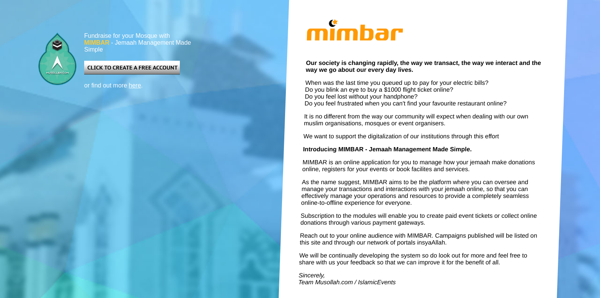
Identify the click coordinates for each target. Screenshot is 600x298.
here (135, 85)
